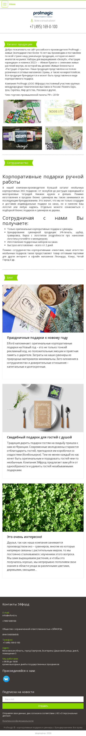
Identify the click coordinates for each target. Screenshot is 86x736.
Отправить (43, 706)
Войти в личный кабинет (44, 20)
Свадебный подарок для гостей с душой (39, 437)
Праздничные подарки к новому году (37, 338)
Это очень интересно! (24, 537)
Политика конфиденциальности (18, 721)
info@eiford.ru (9, 615)
